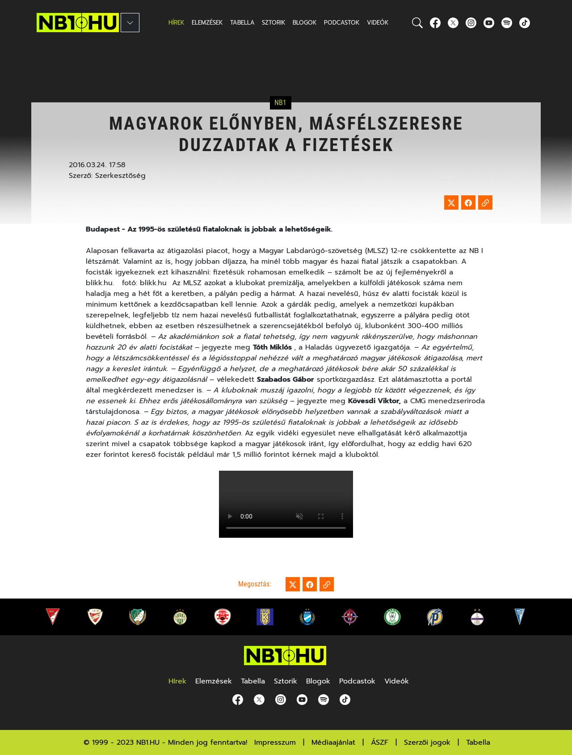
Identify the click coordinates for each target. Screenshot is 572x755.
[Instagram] (471, 22)
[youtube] (489, 22)
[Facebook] (435, 22)
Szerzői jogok (427, 742)
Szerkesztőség (120, 175)
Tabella (478, 742)
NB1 (280, 102)
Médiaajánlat (333, 742)
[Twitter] (453, 22)
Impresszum (275, 742)
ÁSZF (379, 742)
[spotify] (507, 22)
